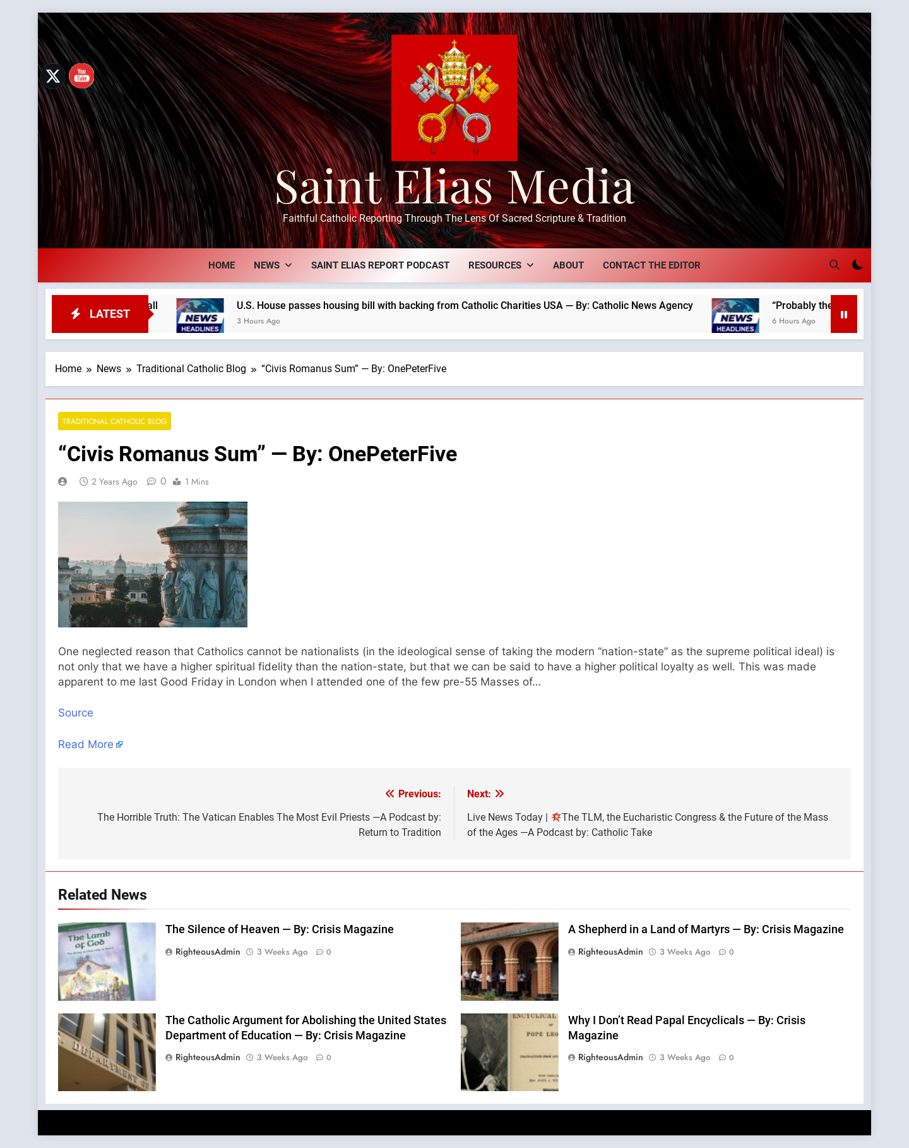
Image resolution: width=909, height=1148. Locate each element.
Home (221, 265)
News (267, 265)
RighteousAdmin (208, 951)
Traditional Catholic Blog (114, 421)
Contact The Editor (652, 265)
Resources (494, 265)
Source (75, 712)
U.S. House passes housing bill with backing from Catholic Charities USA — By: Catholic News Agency (482, 305)
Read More (86, 744)
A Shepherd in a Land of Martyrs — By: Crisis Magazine (706, 929)
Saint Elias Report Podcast (380, 265)
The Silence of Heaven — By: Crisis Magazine (279, 929)
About (568, 265)
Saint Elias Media (454, 184)
